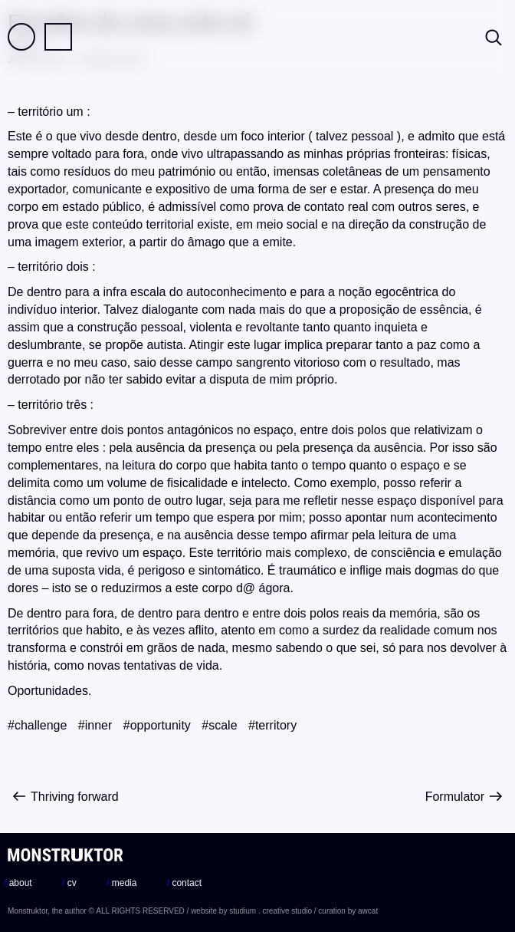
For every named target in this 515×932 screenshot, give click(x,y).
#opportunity (157, 725)
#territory (272, 725)
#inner (95, 725)
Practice (58, 37)
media (121, 883)
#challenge (37, 725)
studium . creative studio (270, 911)
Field (21, 37)
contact (184, 883)
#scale (219, 725)
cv (69, 883)
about (18, 883)
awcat (368, 911)
